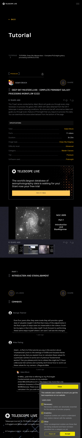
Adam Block (21, 82)
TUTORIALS (13, 55)
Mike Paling (18, 342)
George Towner (19, 313)
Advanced (69, 146)
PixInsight (69, 159)
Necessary (48, 404)
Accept (67, 434)
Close (60, 387)
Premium (70, 155)
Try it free (41, 193)
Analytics (47, 413)
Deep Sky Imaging (66, 142)
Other (46, 422)
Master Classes (67, 151)
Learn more (46, 400)
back (13, 19)
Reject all (52, 434)
